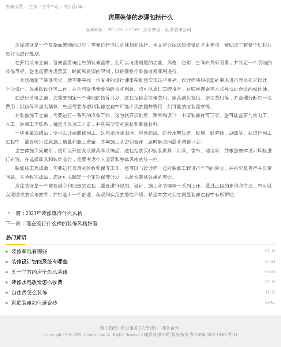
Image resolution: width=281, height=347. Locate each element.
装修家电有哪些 (29, 251)
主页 (33, 6)
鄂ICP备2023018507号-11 (213, 334)
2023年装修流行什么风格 (54, 213)
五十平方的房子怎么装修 (39, 272)
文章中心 (51, 6)
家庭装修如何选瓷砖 (34, 303)
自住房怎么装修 (29, 292)
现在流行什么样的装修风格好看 (62, 223)
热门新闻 (73, 6)
